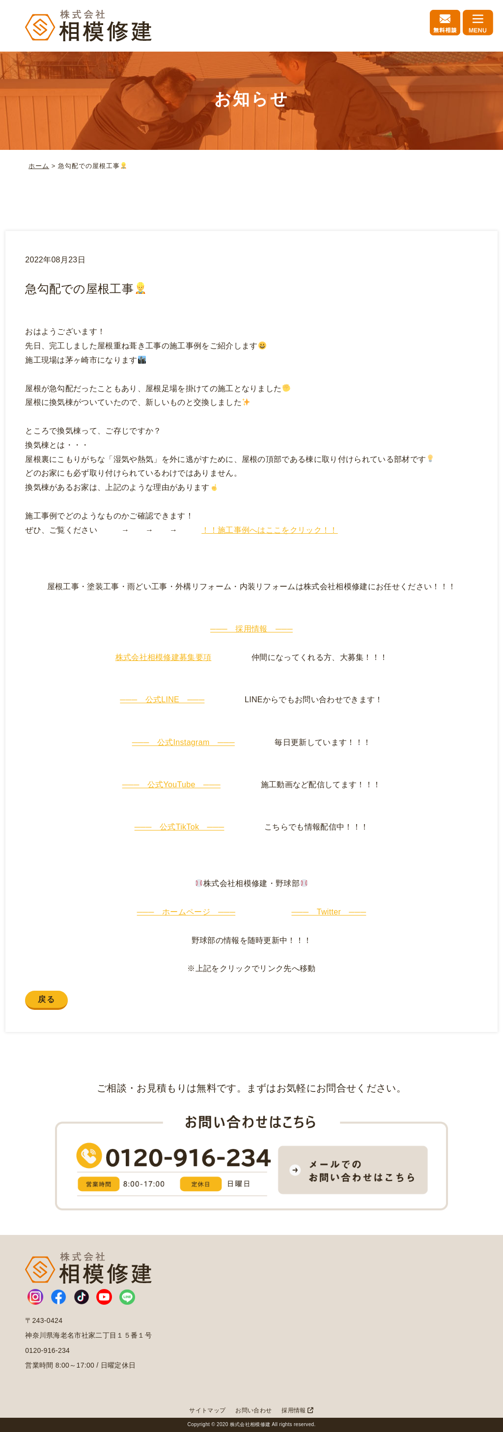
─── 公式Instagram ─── (183, 742)
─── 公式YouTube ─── (171, 784)
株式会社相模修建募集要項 (163, 657)
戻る (46, 999)
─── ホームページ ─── (186, 912)
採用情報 (297, 1410)
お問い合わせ (253, 1410)
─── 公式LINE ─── (162, 699)
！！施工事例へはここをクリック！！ (269, 530)
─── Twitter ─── (328, 912)
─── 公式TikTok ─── (179, 827)
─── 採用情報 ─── (251, 629)
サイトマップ (207, 1410)
